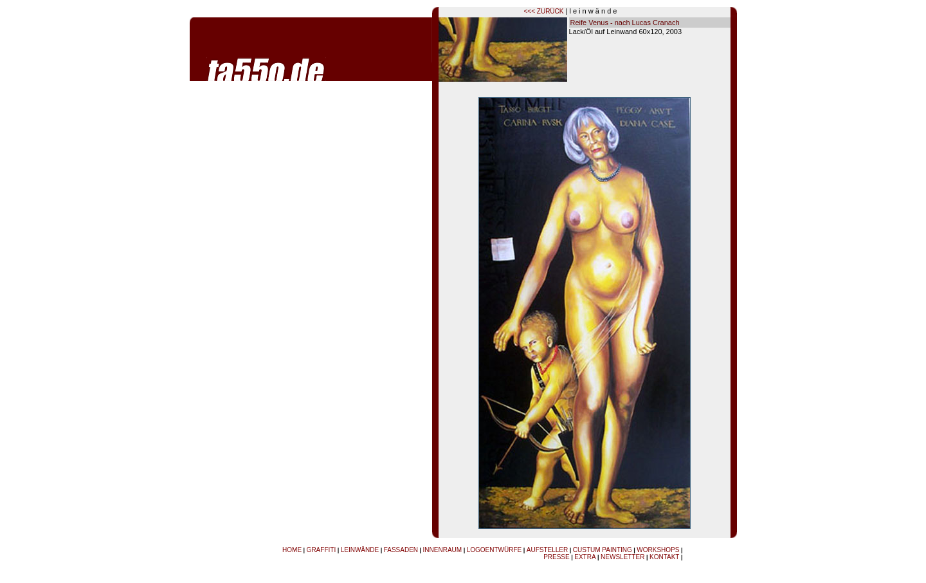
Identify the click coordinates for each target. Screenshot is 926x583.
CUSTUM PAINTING (602, 549)
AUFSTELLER (547, 549)
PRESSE (556, 556)
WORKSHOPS (658, 549)
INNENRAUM (442, 549)
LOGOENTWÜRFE (494, 549)
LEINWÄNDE (360, 549)
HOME (292, 549)
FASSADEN (401, 549)
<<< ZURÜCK (544, 11)
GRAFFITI (321, 549)
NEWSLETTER (622, 556)
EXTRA (584, 556)
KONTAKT (664, 556)
